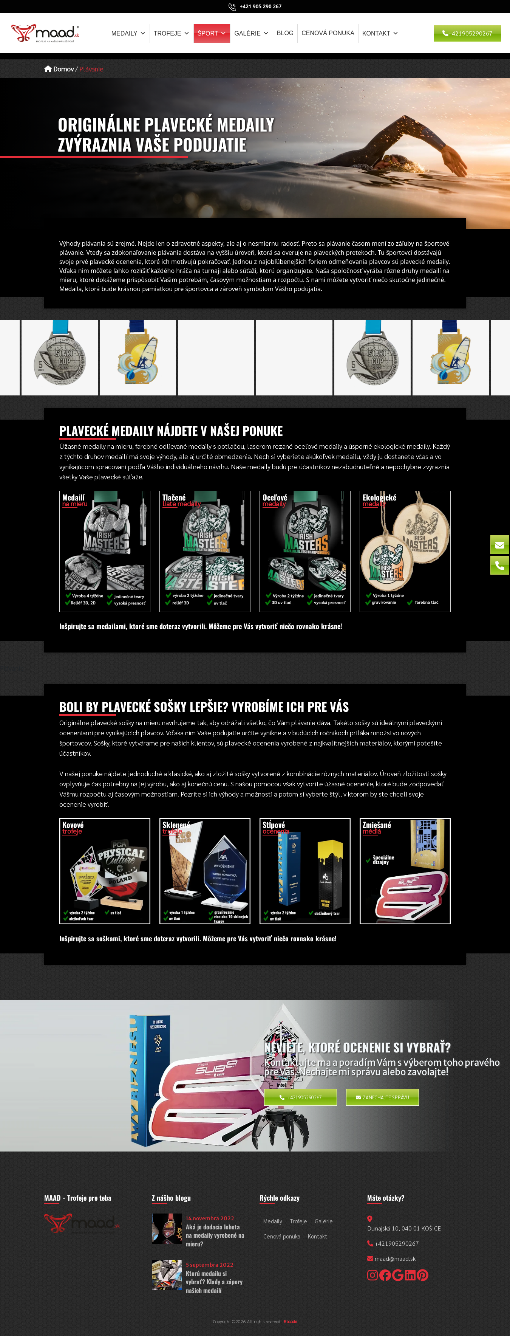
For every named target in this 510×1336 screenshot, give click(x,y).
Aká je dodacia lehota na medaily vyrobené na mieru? (215, 1235)
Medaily (128, 33)
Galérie (251, 33)
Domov (59, 68)
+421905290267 (467, 33)
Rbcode (290, 1321)
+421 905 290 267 (260, 6)
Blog (285, 33)
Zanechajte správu (382, 1097)
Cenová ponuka (327, 33)
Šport (212, 33)
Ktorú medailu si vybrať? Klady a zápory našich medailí (214, 1282)
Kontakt (380, 33)
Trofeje (172, 33)
